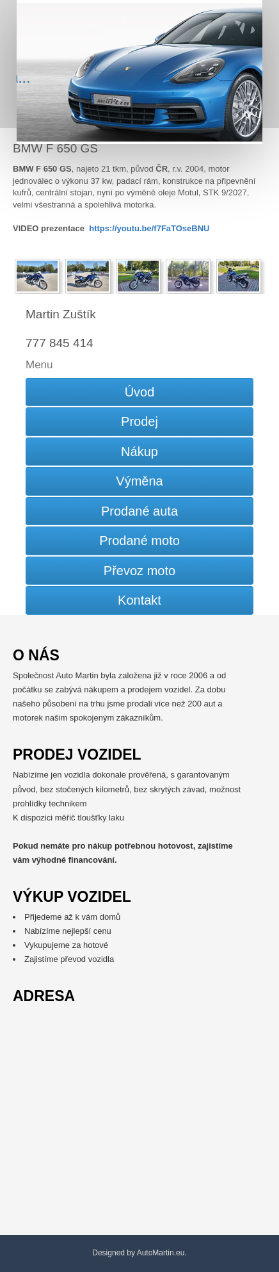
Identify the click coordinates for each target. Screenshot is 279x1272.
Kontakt (139, 600)
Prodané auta (139, 511)
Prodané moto (139, 541)
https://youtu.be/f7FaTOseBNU (149, 228)
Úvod (140, 392)
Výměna (139, 481)
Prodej (139, 421)
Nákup (139, 451)
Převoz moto (139, 571)
